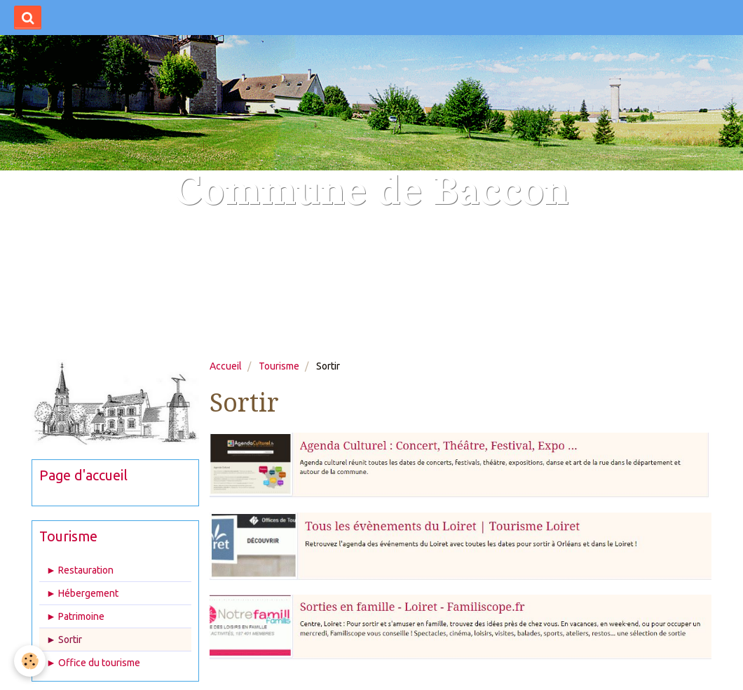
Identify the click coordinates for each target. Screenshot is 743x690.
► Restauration (80, 570)
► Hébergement (82, 593)
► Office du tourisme (93, 662)
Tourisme (279, 366)
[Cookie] (30, 661)
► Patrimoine (75, 616)
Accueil (226, 366)
